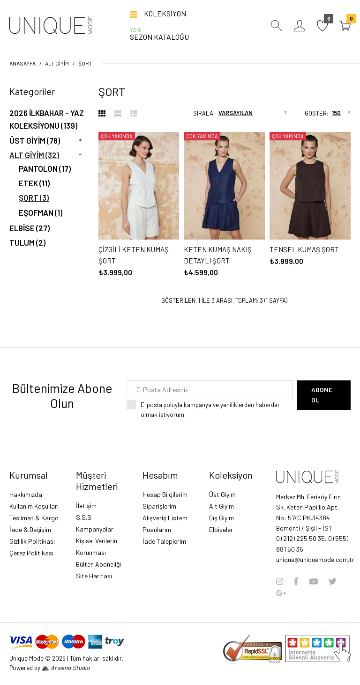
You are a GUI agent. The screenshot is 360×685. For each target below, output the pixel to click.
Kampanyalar (94, 529)
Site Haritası (94, 576)
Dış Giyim (221, 518)
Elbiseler (221, 529)
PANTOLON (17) (45, 168)
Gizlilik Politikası (32, 541)
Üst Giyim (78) (34, 140)
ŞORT (85, 63)
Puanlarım (156, 529)
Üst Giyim (222, 494)
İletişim (86, 506)
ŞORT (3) (34, 197)
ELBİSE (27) (29, 228)
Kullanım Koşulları (34, 506)
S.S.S (83, 517)
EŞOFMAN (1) (40, 212)
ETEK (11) (34, 183)
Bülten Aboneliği (98, 564)
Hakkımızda (25, 494)
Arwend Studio (66, 667)
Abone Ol (321, 395)
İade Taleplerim (164, 541)
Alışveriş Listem (165, 518)
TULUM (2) (27, 242)
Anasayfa (22, 63)
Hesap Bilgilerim (165, 494)
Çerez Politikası (31, 553)
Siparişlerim (159, 506)
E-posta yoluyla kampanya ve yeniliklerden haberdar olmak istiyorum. (216, 409)
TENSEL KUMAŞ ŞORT (304, 249)
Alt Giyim (57, 63)
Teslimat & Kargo (34, 518)
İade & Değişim (30, 529)
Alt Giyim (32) (34, 155)
